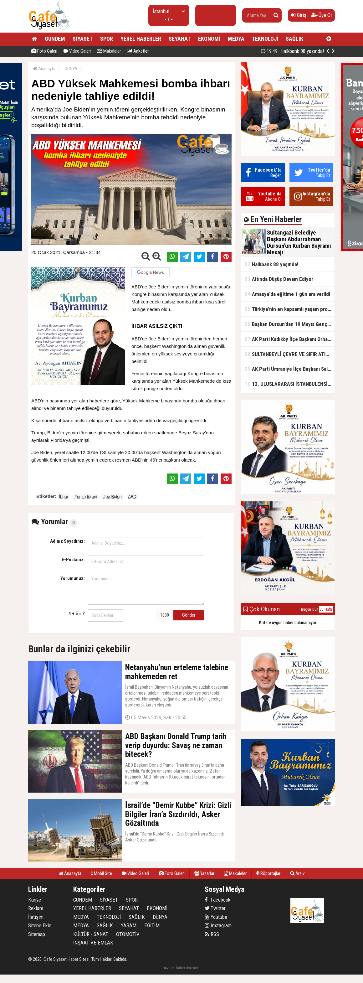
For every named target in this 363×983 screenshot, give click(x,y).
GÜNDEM (55, 38)
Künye (34, 900)
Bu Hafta (326, 609)
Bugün (306, 609)
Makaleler (109, 51)
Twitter (215, 908)
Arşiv (297, 873)
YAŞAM (128, 925)
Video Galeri (77, 51)
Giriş (298, 15)
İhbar (63, 496)
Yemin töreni (86, 496)
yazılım (168, 967)
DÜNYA (71, 68)
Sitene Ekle (39, 925)
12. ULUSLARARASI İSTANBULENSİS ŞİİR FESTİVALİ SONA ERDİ (289, 383)
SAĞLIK (294, 38)
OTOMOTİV (128, 934)
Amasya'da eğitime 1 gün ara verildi (287, 293)
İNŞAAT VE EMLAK (93, 942)
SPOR (106, 38)
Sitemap (36, 934)
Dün (315, 609)
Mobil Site (101, 873)
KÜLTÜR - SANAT (90, 934)
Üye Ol (321, 15)
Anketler (138, 51)
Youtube (216, 917)
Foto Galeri (44, 51)
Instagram (218, 925)
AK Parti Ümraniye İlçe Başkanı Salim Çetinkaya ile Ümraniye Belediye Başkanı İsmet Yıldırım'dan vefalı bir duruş (289, 368)
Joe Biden (113, 496)
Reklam (35, 908)
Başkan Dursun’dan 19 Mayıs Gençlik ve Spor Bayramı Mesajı (289, 324)
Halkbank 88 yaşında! (292, 51)
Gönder (188, 615)
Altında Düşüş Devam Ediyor (278, 278)
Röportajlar (268, 873)
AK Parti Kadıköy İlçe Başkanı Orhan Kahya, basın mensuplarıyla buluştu (289, 339)
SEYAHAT (180, 38)
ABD (132, 496)
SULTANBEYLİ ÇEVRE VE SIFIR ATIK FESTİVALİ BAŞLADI (289, 354)
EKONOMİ (209, 38)
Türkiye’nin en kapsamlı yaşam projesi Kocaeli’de (289, 309)
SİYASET (83, 38)
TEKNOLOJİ (265, 38)
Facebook (217, 900)
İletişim (35, 917)
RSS (212, 934)
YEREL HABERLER (140, 38)
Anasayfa (44, 68)
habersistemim (188, 967)
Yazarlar (204, 873)
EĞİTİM (152, 925)
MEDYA (236, 38)
